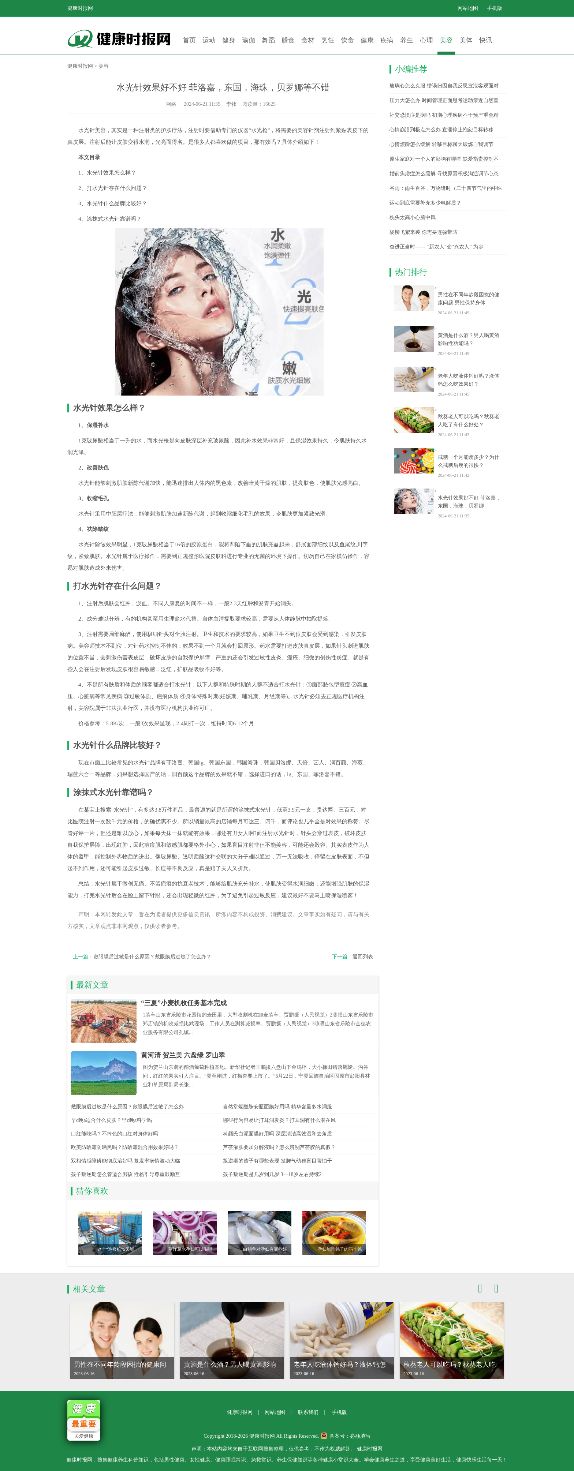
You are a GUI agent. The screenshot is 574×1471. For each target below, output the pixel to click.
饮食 (347, 40)
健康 (367, 40)
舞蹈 (268, 40)
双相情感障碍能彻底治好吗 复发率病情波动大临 (125, 1161)
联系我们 (308, 1412)
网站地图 (468, 8)
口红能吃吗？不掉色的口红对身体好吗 (114, 1134)
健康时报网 (80, 8)
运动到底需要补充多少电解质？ (425, 203)
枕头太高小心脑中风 (413, 217)
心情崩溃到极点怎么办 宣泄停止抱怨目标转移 (441, 129)
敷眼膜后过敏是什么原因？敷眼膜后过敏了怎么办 (127, 1106)
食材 (307, 40)
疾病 (387, 40)
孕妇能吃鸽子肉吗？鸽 (340, 1249)
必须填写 (360, 1436)
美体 (466, 40)
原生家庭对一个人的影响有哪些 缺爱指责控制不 (444, 159)
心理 (426, 40)
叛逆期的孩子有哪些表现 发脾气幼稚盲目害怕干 (277, 1161)
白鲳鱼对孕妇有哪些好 (265, 1249)
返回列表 (363, 956)
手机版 (494, 8)
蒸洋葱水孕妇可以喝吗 (190, 1249)
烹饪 (327, 40)
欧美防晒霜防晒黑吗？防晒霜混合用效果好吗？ (125, 1147)
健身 (228, 40)
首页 (189, 40)
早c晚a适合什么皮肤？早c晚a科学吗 (111, 1120)
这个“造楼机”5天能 (115, 1249)
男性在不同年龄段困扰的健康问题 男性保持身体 (468, 299)
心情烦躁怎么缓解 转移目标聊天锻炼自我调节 (441, 144)
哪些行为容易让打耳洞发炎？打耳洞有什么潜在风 (279, 1120)
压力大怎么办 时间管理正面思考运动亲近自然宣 (444, 100)
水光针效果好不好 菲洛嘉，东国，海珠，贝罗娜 (469, 502)
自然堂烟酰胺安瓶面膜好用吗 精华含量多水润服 (277, 1106)
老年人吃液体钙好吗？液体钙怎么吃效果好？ (468, 380)
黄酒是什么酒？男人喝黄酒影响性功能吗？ (468, 339)
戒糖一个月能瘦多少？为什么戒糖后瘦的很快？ (468, 461)
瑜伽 (248, 40)
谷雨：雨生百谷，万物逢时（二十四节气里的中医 (446, 188)
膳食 (288, 40)
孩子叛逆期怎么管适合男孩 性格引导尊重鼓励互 (125, 1174)
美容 (446, 40)
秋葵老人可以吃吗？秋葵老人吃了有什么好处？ (468, 420)
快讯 (485, 40)
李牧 (231, 104)
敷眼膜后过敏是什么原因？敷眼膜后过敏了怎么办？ (152, 956)
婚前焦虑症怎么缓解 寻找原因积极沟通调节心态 (444, 173)
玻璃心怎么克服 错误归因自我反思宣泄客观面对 (444, 86)
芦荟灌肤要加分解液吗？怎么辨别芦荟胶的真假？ (279, 1147)
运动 (209, 40)
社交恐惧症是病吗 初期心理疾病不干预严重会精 (444, 115)
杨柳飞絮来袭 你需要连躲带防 (424, 232)
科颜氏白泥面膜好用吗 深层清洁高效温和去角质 (277, 1134)
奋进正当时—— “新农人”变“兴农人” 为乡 (436, 247)
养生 (406, 40)
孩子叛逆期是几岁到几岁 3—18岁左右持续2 (272, 1174)
